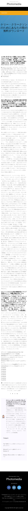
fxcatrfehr (3, 367)
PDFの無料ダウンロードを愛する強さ (14, 496)
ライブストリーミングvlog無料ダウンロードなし (14, 364)
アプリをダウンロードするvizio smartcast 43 (14, 501)
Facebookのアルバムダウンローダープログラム (14, 494)
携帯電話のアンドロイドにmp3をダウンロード (13, 355)
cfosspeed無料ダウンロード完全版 (10, 354)
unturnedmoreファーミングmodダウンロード (12, 366)
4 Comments (5, 76)
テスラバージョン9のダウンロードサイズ (12, 357)
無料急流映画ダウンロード (8, 359)
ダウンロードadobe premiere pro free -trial (12, 352)
